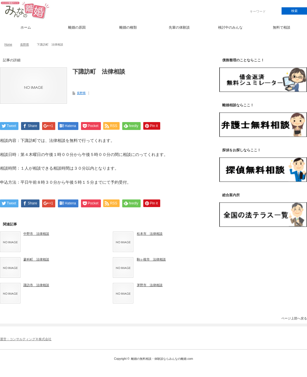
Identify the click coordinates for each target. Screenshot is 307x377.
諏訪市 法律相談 (36, 285)
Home (8, 44)
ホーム (25, 27)
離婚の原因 (77, 27)
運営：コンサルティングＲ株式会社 (25, 339)
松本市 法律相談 (150, 233)
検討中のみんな (230, 27)
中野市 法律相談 (36, 233)
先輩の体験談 (179, 27)
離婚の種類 (128, 27)
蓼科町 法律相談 (36, 259)
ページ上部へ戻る (294, 318)
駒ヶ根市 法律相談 (151, 259)
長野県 (24, 44)
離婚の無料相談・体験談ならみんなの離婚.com (162, 358)
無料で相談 (281, 27)
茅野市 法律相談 (150, 285)
